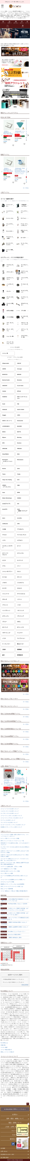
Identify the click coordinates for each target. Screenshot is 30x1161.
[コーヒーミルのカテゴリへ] (8, 218)
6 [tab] (14, 39)
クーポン (7, 26)
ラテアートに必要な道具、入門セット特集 (11, 866)
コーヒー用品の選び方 (6, 1049)
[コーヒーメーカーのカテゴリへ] (8, 205)
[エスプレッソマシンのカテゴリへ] (8, 278)
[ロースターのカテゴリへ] (22, 237)
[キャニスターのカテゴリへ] (8, 231)
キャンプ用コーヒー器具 (7, 873)
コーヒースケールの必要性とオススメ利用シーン (13, 879)
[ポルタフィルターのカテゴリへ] (22, 304)
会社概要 (3, 1148)
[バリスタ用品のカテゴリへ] (8, 317)
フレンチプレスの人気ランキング (9, 822)
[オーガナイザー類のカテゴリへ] (22, 317)
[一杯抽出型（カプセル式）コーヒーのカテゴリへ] (22, 205)
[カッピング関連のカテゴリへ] (8, 304)
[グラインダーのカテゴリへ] (8, 272)
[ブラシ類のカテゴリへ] (22, 311)
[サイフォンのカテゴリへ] (22, 218)
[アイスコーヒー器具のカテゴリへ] (8, 237)
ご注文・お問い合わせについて (15, 1126)
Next (28, 34)
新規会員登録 (25, 984)
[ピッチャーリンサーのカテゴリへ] (22, 298)
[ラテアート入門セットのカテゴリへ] (22, 272)
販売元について (15, 1139)
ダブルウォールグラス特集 (7, 881)
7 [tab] (15, 39)
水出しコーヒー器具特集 (7, 888)
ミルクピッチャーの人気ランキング (10, 811)
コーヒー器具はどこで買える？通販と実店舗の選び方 (14, 891)
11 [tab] (20, 39)
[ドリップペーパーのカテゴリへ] (22, 212)
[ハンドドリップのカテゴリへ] (8, 212)
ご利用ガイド (9, 22)
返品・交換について (15, 1122)
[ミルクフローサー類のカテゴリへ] (22, 336)
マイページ (27, 22)
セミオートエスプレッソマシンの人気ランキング (13, 824)
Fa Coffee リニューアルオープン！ (13, 931)
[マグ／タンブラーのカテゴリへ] (8, 323)
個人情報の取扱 (4, 1157)
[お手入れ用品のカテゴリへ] (8, 311)
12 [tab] (21, 39)
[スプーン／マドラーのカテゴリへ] (22, 330)
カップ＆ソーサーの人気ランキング (10, 813)
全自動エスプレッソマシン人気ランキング (11, 827)
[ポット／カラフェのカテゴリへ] (8, 330)
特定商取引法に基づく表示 (7, 1154)
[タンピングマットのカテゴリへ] (22, 291)
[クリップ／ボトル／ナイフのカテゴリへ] (8, 343)
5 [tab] (13, 39)
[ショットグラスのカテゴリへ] (22, 278)
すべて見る (26, 188)
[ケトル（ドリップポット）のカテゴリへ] (22, 225)
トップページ (3, 22)
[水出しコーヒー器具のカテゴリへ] (22, 231)
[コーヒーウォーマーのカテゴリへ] (22, 244)
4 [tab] (12, 39)
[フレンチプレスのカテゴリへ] (8, 225)
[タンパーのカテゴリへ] (8, 291)
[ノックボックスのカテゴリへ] (8, 285)
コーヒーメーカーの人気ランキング (10, 808)
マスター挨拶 (4, 1047)
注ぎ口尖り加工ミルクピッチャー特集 (10, 871)
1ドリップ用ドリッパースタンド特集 (10, 838)
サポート (15, 1135)
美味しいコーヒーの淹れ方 (7, 1052)
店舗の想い (3, 1045)
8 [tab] (16, 39)
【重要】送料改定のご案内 (11, 937)
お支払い (15, 1114)
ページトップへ (27, 1104)
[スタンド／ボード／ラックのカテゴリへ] (22, 323)
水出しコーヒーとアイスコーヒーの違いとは (12, 886)
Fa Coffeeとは (4, 1042)
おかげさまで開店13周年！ (11, 934)
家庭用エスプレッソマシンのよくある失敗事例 (12, 884)
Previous (2, 34)
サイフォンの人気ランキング (8, 820)
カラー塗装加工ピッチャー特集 (8, 868)
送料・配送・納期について (15, 1118)
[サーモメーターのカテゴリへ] (22, 285)
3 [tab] (11, 39)
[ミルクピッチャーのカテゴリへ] (8, 265)
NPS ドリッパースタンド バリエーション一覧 (12, 840)
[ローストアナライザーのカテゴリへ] (8, 244)
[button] (2, 135)
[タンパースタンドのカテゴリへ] (8, 298)
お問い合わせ (15, 22)
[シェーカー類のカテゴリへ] (8, 336)
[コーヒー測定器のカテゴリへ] (8, 250)
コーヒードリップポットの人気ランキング (11, 815)
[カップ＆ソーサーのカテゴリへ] (22, 265)
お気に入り (22, 22)
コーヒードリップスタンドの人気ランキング (12, 818)
